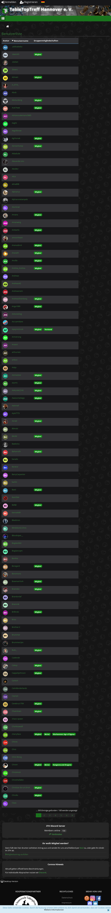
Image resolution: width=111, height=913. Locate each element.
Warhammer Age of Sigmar (64, 734)
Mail (82, 848)
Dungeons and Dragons (62, 765)
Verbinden (55, 834)
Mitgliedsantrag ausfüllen (16, 854)
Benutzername (21, 40)
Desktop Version (9, 881)
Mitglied (38, 54)
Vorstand (48, 329)
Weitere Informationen (54, 909)
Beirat (47, 734)
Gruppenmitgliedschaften (46, 40)
